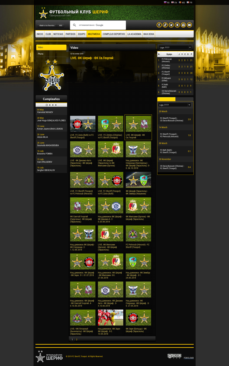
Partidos (70, 34)
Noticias (58, 34)
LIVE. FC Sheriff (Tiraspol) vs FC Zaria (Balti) (109, 192)
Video (40, 47)
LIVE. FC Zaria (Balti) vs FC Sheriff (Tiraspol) (82, 136)
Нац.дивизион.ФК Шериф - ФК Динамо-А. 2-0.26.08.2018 (110, 219)
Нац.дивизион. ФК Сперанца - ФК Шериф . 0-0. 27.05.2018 (137, 303)
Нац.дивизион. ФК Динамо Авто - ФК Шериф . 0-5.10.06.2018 (110, 303)
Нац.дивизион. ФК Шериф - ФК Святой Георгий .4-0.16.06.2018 (82, 303)
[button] (190, 48)
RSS (60, 26)
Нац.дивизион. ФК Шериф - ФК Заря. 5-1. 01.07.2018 (82, 273)
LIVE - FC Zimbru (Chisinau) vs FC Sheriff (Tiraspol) (110, 136)
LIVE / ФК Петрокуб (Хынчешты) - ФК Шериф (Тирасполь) (81, 331)
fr (189, 2)
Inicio (40, 34)
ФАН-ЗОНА (148, 34)
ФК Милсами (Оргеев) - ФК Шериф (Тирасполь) (138, 217)
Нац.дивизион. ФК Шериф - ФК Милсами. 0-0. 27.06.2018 (110, 275)
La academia (134, 34)
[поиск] (97, 25)
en (174, 2)
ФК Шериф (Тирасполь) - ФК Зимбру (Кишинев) (137, 192)
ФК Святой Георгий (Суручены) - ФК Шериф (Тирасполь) (81, 219)
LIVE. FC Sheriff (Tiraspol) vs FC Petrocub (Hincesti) (81, 192)
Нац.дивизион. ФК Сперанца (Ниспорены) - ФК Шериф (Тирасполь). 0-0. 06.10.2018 (138, 164)
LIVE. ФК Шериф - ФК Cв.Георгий (135, 136)
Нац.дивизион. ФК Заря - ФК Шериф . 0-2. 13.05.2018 (109, 331)
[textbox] (173, 48)
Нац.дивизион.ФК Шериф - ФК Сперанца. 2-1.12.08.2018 (82, 247)
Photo (40, 53)
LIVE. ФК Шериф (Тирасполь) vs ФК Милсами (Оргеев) (106, 163)
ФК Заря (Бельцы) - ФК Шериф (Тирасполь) (136, 330)
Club (48, 34)
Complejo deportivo (114, 34)
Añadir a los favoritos (46, 26)
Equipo (81, 34)
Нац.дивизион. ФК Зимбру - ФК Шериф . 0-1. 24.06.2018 (138, 275)
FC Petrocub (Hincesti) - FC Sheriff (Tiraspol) (137, 245)
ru (167, 2)
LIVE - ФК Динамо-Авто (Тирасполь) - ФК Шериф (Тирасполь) (81, 163)
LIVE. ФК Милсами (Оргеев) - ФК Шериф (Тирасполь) (107, 247)
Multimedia (94, 34)
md (182, 2)
